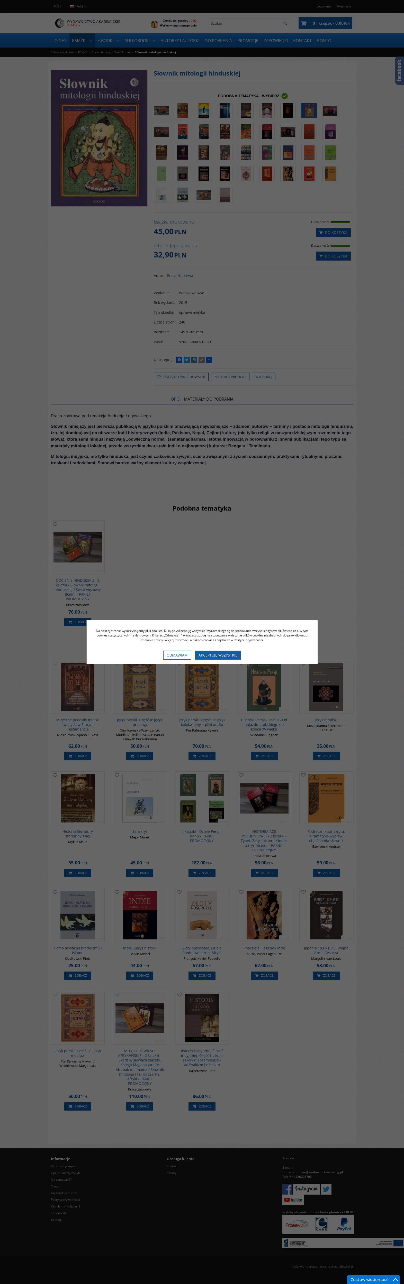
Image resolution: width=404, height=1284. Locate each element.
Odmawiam (177, 655)
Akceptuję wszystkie (218, 655)
